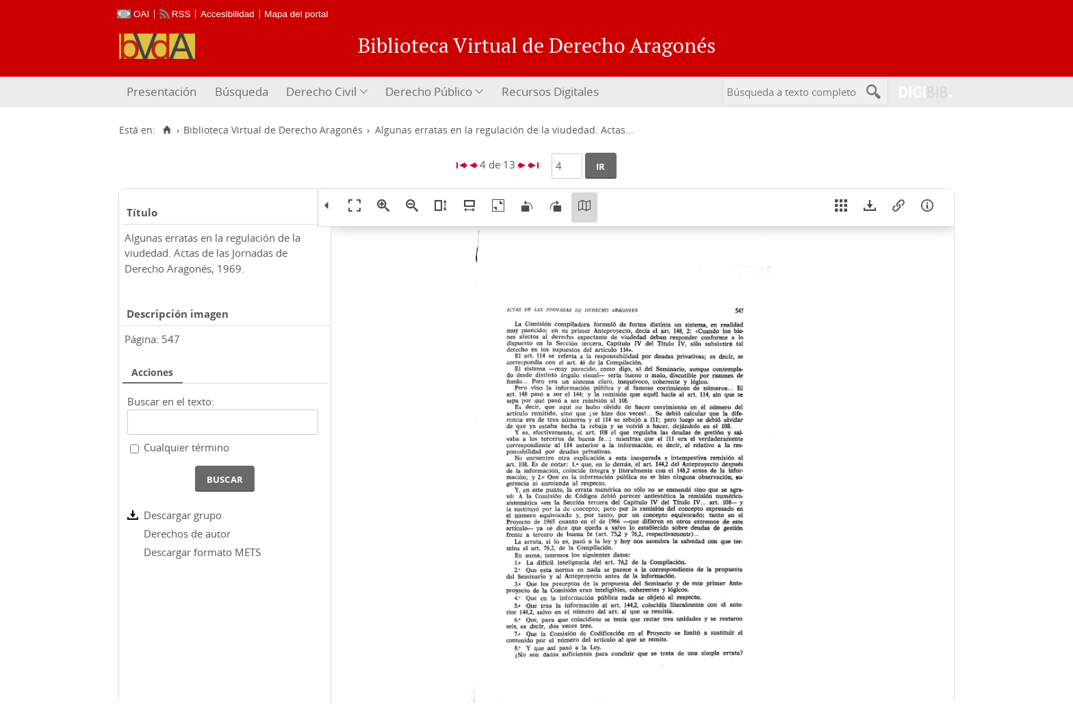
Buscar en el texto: (170, 401)
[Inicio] (166, 130)
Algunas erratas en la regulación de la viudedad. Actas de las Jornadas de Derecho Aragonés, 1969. (212, 253)
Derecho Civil (321, 91)
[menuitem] (163, 92)
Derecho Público (428, 91)
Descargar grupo (183, 515)
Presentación (161, 91)
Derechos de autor (187, 533)
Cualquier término (186, 447)
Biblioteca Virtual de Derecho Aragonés (273, 130)
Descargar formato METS (202, 552)
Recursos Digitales (550, 91)
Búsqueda (241, 91)
